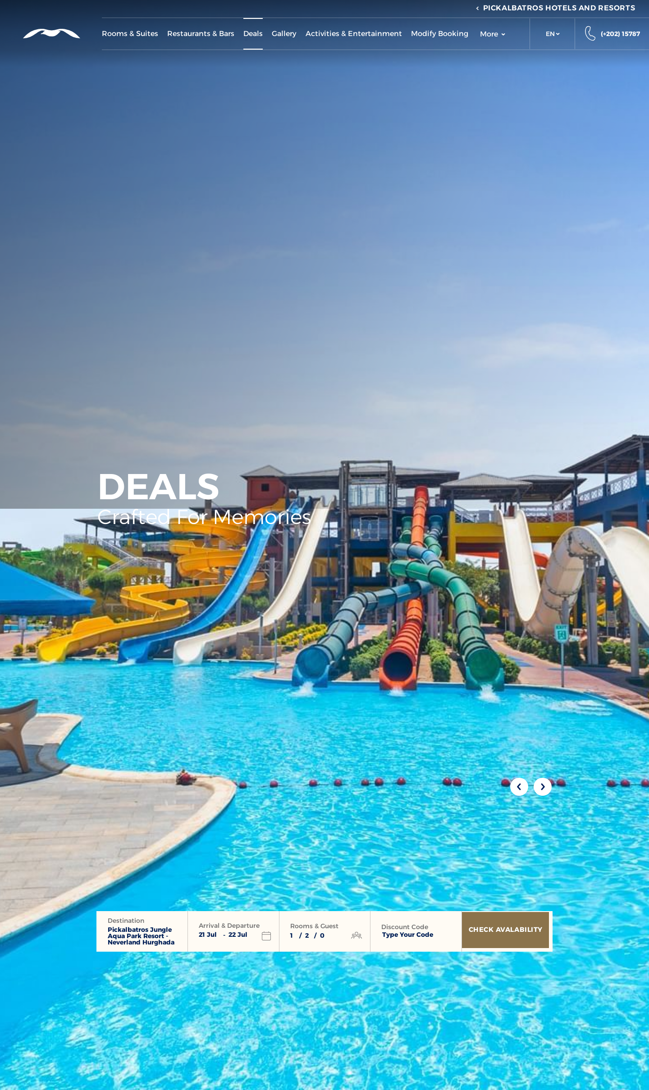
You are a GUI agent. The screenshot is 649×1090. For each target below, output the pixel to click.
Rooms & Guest (314, 926)
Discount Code (404, 927)
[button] (552, 34)
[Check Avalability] (507, 931)
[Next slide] (543, 787)
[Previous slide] (519, 787)
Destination (126, 920)
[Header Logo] (51, 33)
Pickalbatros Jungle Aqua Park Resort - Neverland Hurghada (141, 935)
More (492, 34)
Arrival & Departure (229, 925)
